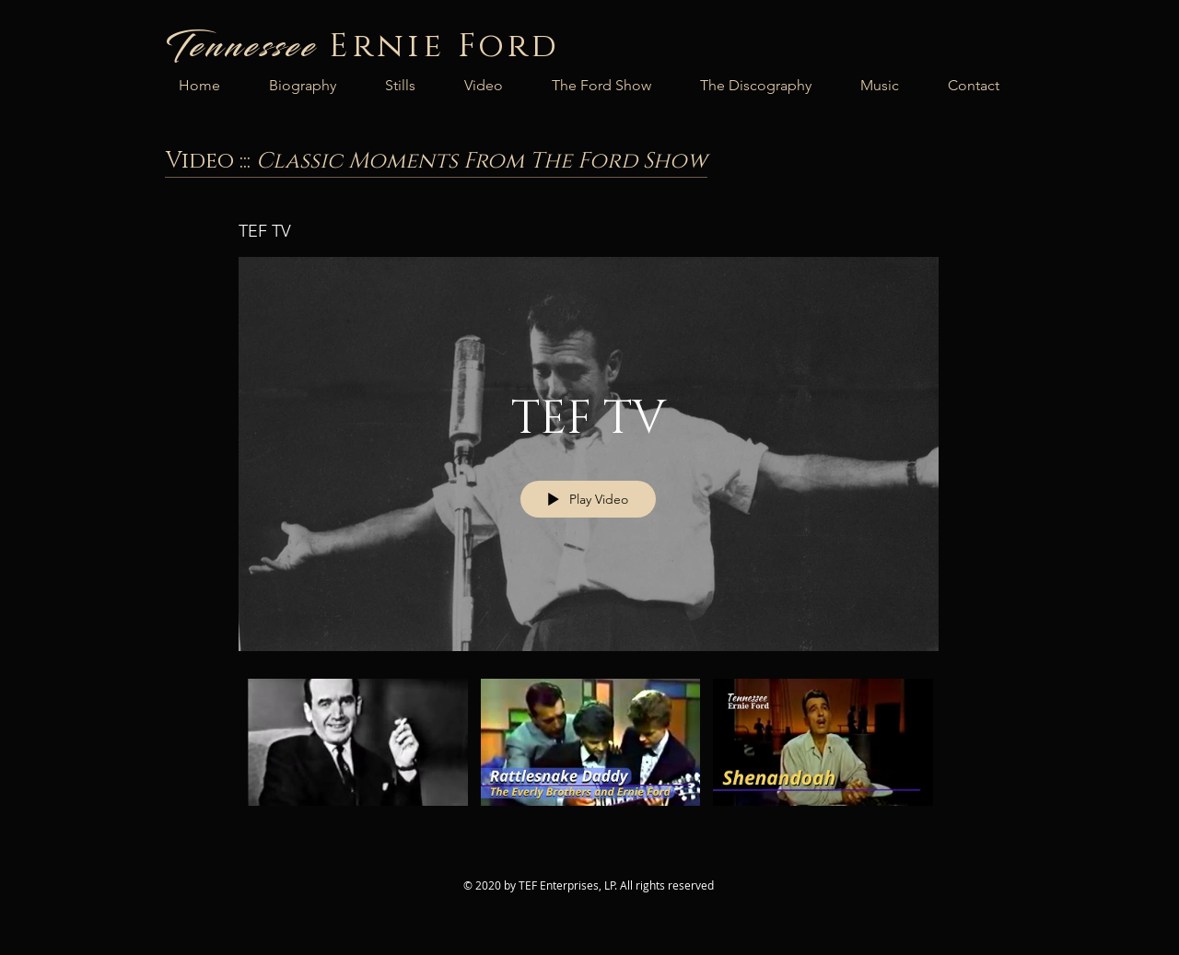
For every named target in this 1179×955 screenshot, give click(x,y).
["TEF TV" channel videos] (588, 755)
